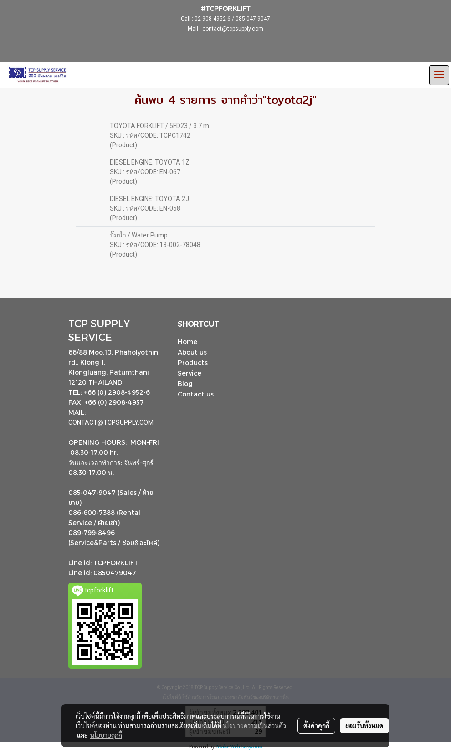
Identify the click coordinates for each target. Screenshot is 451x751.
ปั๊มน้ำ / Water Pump (139, 235)
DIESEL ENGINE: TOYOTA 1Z (150, 162)
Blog (185, 383)
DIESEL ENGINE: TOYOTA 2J (149, 198)
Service (189, 373)
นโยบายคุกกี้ (106, 735)
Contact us (196, 394)
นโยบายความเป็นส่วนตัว (254, 725)
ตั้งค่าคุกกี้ (316, 725)
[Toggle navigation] (439, 75)
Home (187, 341)
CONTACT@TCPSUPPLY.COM (111, 422)
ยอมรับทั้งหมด (364, 725)
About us (192, 352)
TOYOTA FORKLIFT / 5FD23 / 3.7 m (159, 125)
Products (193, 362)
